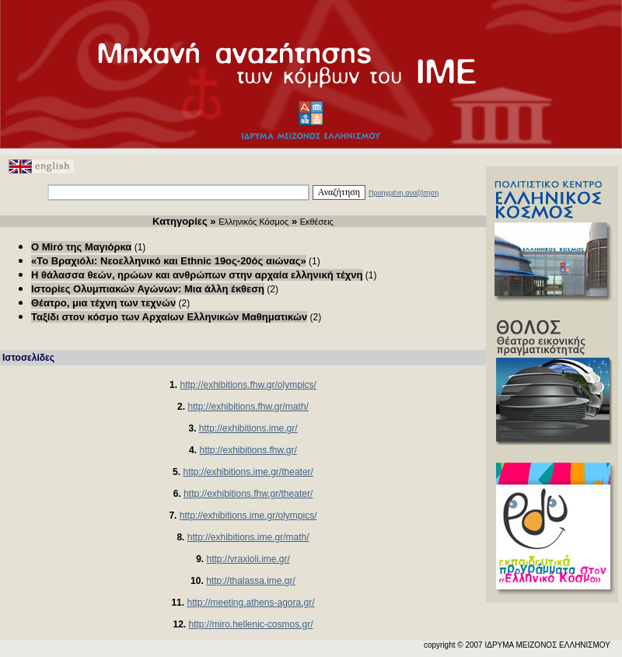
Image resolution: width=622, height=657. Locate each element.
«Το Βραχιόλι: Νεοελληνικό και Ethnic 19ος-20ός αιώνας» (168, 261)
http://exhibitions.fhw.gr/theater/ (248, 493)
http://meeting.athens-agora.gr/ (250, 602)
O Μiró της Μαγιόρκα (81, 247)
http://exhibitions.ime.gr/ (248, 428)
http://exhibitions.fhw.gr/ (247, 450)
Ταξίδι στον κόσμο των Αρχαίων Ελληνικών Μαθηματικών (169, 317)
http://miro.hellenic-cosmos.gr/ (250, 624)
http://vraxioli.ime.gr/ (247, 559)
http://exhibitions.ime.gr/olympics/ (248, 515)
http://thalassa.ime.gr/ (250, 580)
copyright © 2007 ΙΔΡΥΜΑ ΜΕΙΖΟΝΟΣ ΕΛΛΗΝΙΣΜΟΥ (517, 645)
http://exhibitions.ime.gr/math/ (248, 537)
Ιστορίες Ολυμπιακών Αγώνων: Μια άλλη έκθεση (147, 289)
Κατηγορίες (180, 221)
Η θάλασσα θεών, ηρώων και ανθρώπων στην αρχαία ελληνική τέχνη (197, 275)
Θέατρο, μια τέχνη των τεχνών (103, 303)
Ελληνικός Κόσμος (253, 221)
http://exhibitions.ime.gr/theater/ (248, 472)
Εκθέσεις (317, 221)
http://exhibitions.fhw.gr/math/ (247, 406)
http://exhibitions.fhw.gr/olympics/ (248, 384)
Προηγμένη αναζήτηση (404, 193)
